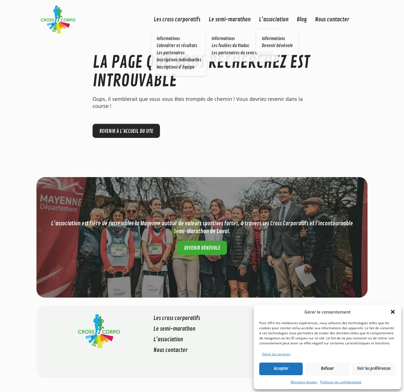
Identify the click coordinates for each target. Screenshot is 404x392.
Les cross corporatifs (177, 19)
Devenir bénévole (202, 248)
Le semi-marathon (230, 19)
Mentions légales (304, 382)
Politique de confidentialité (340, 382)
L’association (273, 19)
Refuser (327, 368)
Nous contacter (332, 19)
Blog (302, 19)
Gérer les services (276, 354)
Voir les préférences (374, 368)
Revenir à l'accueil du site (126, 131)
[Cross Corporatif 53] (58, 19)
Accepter (281, 368)
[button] (393, 312)
